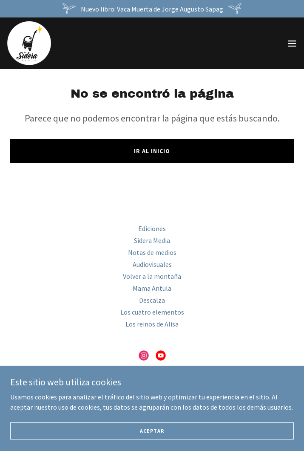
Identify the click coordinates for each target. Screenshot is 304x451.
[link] (29, 43)
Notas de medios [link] (152, 252)
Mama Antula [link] (152, 288)
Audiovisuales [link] (152, 264)
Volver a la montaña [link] (152, 276)
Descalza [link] (152, 300)
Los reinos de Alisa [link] (152, 324)
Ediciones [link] (152, 228)
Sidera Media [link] (152, 240)
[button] (292, 43)
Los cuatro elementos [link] (152, 312)
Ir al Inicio (152, 151)
